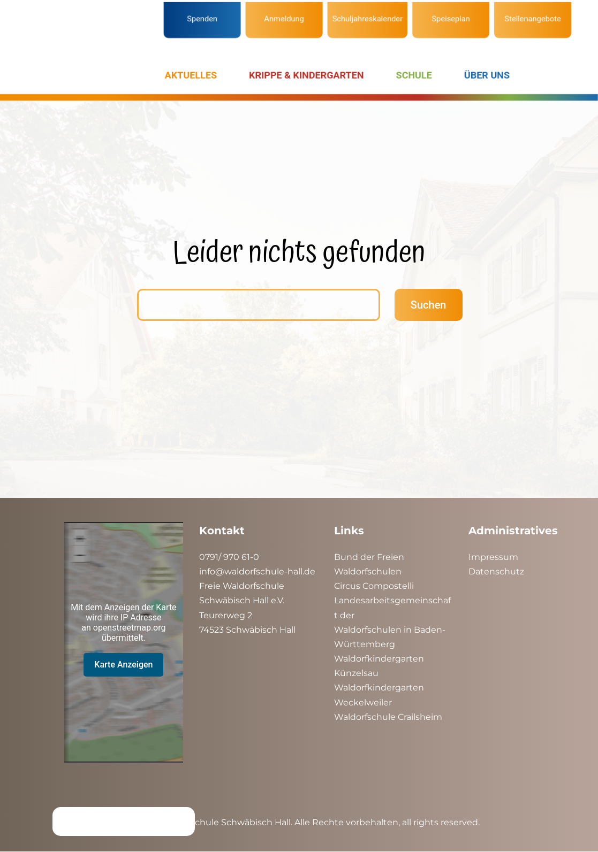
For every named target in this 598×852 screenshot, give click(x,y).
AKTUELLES (191, 75)
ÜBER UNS (487, 75)
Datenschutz (496, 571)
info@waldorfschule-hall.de (257, 571)
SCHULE (414, 75)
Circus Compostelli (374, 586)
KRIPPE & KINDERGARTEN (306, 75)
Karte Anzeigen (123, 664)
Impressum (493, 557)
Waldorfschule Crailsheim (388, 717)
